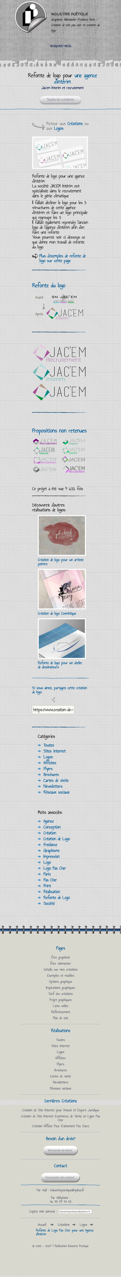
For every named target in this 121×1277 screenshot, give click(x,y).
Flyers (48, 768)
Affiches (49, 762)
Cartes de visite (55, 780)
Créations (75, 123)
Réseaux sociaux (56, 792)
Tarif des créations (60, 993)
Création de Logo (56, 838)
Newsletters (52, 786)
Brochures (51, 774)
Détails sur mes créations (61, 969)
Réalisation (51, 891)
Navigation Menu (60, 46)
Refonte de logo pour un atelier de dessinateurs (60, 665)
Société (49, 903)
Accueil (42, 1224)
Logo (47, 862)
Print (47, 885)
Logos (58, 128)
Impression (51, 856)
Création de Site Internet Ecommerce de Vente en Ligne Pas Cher (60, 1118)
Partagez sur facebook (34, 699)
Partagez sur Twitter (41, 699)
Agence (48, 821)
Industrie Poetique (78, 1246)
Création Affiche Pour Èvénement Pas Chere (60, 1126)
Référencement (60, 1012)
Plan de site (60, 1018)
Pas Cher (50, 879)
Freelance (50, 844)
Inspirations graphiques (60, 987)
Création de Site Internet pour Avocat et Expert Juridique (60, 1110)
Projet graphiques (61, 1000)
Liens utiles (60, 1006)
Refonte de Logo (56, 897)
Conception (51, 827)
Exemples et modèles (60, 975)
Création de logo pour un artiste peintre (60, 562)
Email (47, 699)
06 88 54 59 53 (60, 1201)
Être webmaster (60, 963)
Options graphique (60, 981)
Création (49, 832)
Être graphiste (60, 957)
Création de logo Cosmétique (57, 613)
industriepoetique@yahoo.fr (67, 1190)
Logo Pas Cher (54, 868)
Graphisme (51, 850)
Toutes (48, 745)
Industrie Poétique (75, 22)
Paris (47, 874)
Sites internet (54, 751)
